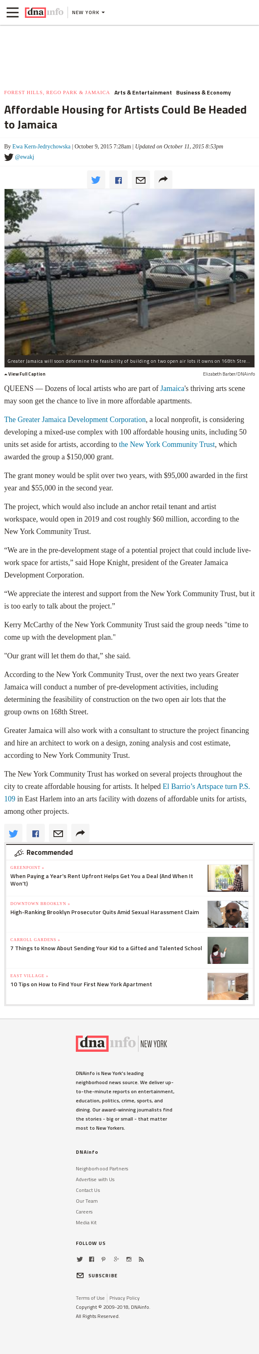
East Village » (29, 975)
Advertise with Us (95, 1179)
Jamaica (172, 388)
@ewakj (24, 157)
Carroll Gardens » (35, 939)
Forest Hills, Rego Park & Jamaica (57, 92)
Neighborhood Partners (102, 1168)
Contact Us (88, 1190)
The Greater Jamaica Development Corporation (75, 419)
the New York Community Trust (167, 444)
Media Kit (86, 1222)
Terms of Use (90, 1298)
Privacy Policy (124, 1298)
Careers (84, 1212)
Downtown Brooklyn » (40, 903)
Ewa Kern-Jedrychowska (41, 146)
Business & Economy (203, 92)
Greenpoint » (27, 867)
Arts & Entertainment (143, 92)
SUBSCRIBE (97, 1275)
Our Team (87, 1201)
